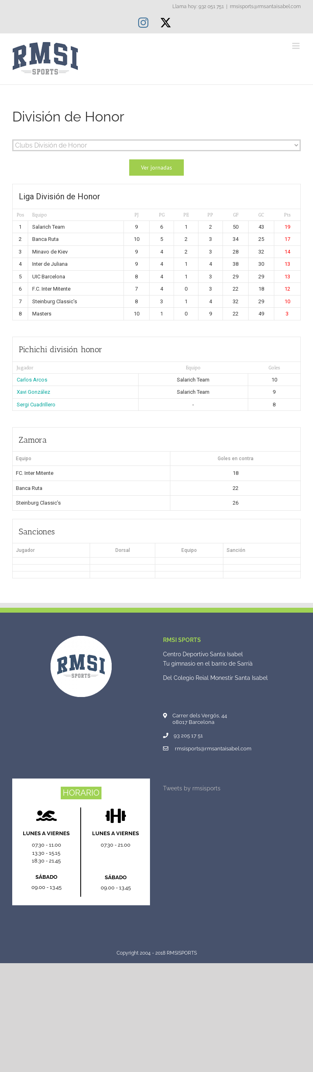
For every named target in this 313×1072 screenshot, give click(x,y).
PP (210, 215)
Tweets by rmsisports (191, 788)
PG (162, 215)
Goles (274, 368)
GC (261, 215)
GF (235, 215)
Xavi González (33, 392)
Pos (20, 215)
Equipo (39, 215)
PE (186, 215)
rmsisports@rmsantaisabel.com (265, 6)
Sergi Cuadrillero (36, 404)
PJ (136, 215)
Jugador (25, 368)
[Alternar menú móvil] (296, 46)
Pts (287, 215)
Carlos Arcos (32, 380)
